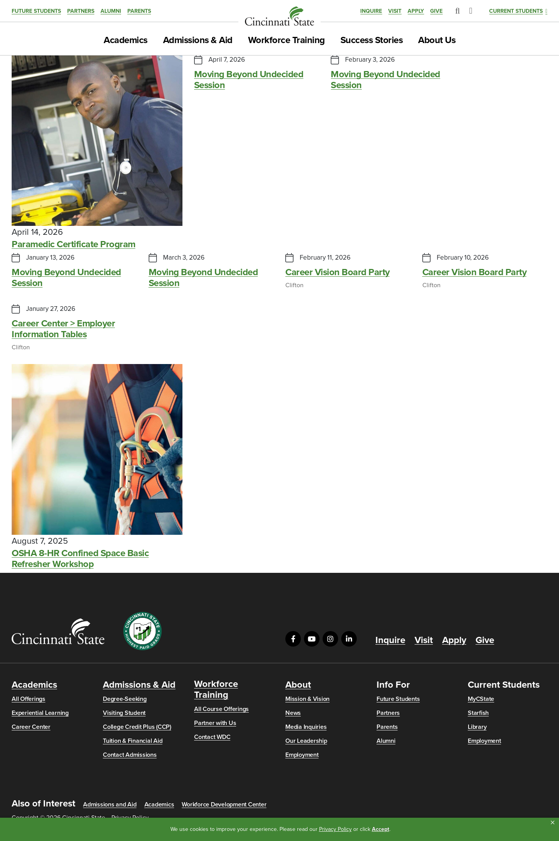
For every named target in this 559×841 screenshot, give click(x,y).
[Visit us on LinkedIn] (349, 639)
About (298, 685)
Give (436, 11)
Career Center (31, 727)
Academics (126, 40)
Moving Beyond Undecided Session (249, 80)
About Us (436, 40)
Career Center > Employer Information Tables (63, 329)
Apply (416, 11)
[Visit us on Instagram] (330, 639)
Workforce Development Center (224, 804)
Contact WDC (212, 737)
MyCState (481, 699)
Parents (139, 11)
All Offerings (28, 699)
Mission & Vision (307, 699)
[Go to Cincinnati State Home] (58, 631)
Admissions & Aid (198, 40)
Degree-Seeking (125, 699)
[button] (552, 823)
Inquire (371, 11)
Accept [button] (380, 829)
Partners (80, 11)
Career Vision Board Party (337, 272)
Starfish (478, 713)
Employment (302, 755)
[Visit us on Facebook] (293, 639)
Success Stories (371, 40)
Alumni (111, 11)
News (293, 713)
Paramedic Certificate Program (73, 244)
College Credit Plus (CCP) (137, 727)
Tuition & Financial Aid (132, 741)
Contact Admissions (130, 755)
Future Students (36, 11)
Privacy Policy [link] (335, 829)
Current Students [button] (516, 11)
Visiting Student (124, 713)
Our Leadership (306, 741)
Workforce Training (286, 40)
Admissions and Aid (110, 804)
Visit (394, 11)
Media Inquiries (305, 727)
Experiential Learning (40, 713)
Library (477, 727)
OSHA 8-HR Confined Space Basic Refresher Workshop (80, 559)
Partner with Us (215, 723)
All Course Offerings (221, 709)
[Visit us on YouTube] (311, 639)
